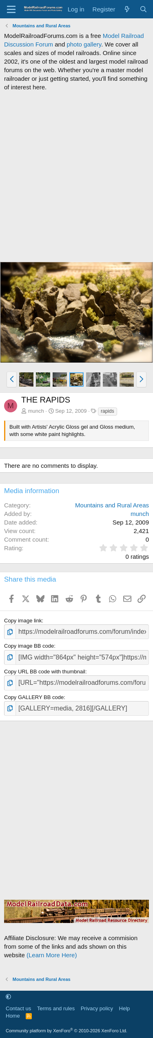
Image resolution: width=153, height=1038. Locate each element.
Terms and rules (56, 1008)
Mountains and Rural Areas (112, 505)
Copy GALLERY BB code (34, 697)
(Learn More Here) (52, 955)
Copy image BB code (29, 646)
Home (13, 1016)
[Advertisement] (76, 176)
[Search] (143, 9)
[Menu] (11, 9)
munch (36, 411)
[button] (12, 379)
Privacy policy (97, 1008)
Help (124, 1008)
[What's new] (127, 9)
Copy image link (23, 620)
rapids (107, 411)
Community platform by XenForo (66, 1030)
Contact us (18, 1008)
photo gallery (84, 44)
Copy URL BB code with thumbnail (44, 671)
